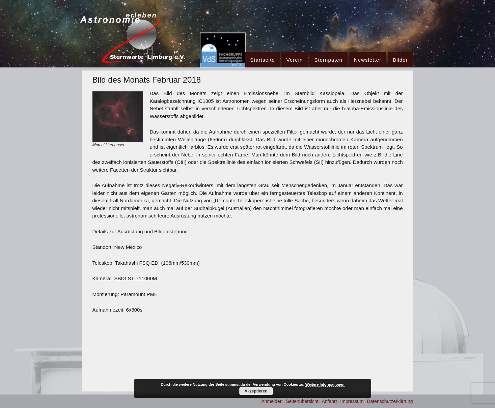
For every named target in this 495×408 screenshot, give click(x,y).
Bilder (400, 60)
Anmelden (271, 401)
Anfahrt (329, 401)
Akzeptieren (255, 391)
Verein (294, 60)
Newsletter (367, 60)
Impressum (351, 401)
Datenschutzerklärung (390, 401)
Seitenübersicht (302, 401)
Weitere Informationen (325, 384)
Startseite (262, 60)
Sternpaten (328, 60)
